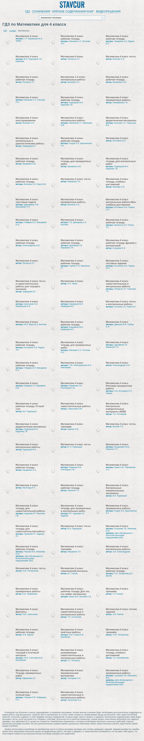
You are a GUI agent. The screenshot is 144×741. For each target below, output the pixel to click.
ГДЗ (27, 11)
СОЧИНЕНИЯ (41, 11)
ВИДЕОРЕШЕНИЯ (108, 11)
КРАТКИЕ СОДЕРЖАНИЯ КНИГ (73, 11)
